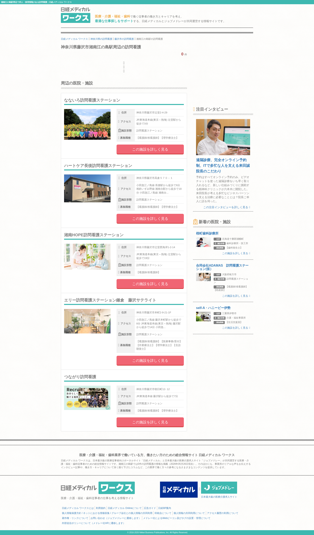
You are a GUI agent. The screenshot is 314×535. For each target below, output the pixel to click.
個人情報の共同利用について (189, 513)
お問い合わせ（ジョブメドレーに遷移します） (116, 518)
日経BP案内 (164, 508)
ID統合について (163, 513)
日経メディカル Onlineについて (125, 508)
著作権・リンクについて (75, 518)
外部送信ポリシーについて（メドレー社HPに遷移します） (93, 523)
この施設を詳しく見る (150, 149)
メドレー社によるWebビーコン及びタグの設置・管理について (176, 518)
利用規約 (101, 508)
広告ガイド (150, 508)
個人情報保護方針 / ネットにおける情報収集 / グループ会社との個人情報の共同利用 (107, 513)
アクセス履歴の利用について (222, 513)
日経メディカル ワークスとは (78, 508)
